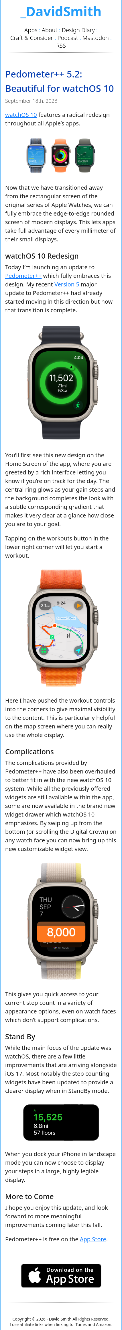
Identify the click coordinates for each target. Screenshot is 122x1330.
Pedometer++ (23, 276)
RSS (61, 45)
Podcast (68, 38)
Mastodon (95, 38)
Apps (30, 30)
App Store (93, 1239)
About (50, 30)
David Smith (60, 1319)
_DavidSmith (60, 11)
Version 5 (66, 284)
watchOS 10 (21, 115)
